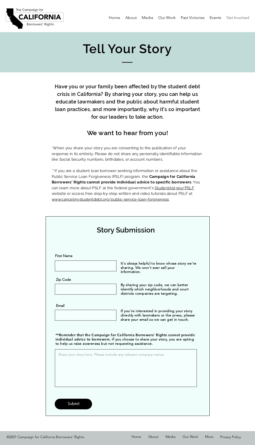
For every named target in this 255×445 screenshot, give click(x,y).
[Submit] (73, 404)
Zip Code (63, 279)
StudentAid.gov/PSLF (174, 188)
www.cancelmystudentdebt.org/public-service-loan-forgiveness (110, 199)
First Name (63, 256)
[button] (147, 18)
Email (60, 305)
